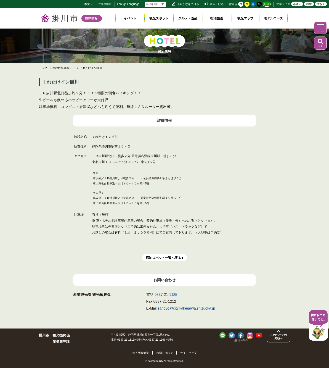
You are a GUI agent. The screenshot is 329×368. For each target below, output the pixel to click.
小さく (297, 4)
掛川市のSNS (241, 340)
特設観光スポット (63, 68)
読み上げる (217, 4)
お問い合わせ (164, 353)
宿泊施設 (216, 18)
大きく (321, 4)
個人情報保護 (140, 353)
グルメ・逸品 (187, 18)
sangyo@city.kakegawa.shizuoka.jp (186, 308)
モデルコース (273, 18)
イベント (130, 18)
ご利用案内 (104, 4)
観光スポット (159, 18)
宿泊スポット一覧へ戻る (163, 258)
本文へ (88, 4)
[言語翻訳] (155, 4)
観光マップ (245, 18)
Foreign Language (128, 4)
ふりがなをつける (188, 4)
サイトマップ (188, 353)
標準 (309, 4)
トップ (43, 68)
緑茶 (267, 4)
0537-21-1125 (165, 295)
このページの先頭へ (278, 336)
